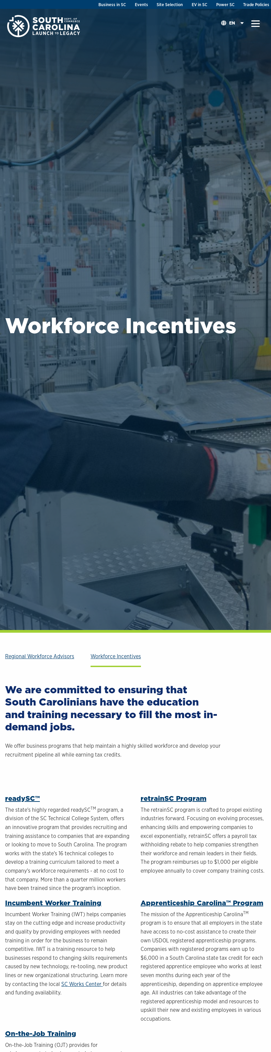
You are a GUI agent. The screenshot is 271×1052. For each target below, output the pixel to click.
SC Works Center (82, 984)
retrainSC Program (173, 798)
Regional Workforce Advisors (39, 656)
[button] (255, 23)
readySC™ (22, 798)
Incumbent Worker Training (53, 903)
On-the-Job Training (40, 1034)
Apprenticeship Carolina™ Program (202, 903)
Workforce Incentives (116, 656)
